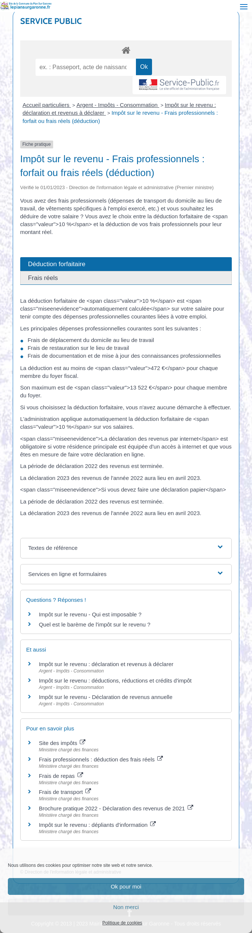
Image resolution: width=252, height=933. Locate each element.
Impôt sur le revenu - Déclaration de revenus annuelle (106, 697)
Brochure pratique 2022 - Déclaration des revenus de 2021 (116, 808)
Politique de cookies (122, 923)
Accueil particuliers (46, 105)
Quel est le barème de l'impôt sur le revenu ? (95, 624)
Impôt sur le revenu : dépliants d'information (97, 825)
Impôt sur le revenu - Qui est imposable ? (90, 614)
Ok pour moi (126, 886)
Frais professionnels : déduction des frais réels (101, 759)
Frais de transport (65, 792)
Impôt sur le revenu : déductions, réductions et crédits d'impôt (115, 680)
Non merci (126, 907)
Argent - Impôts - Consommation (117, 105)
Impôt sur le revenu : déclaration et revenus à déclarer (106, 664)
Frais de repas (61, 776)
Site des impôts (62, 743)
